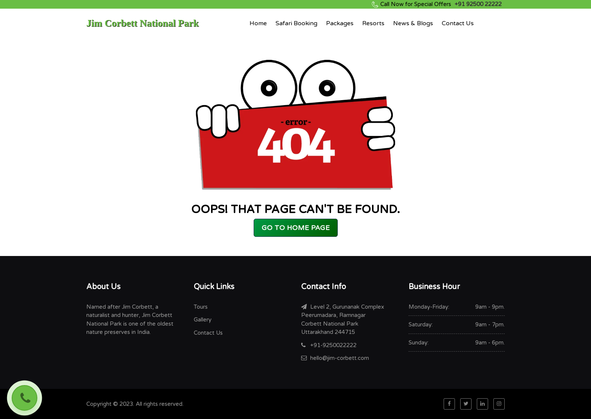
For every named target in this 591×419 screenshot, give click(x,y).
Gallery (202, 319)
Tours (201, 306)
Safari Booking (296, 23)
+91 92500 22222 (441, 4)
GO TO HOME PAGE (296, 228)
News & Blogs (413, 23)
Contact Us (458, 23)
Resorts (373, 23)
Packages (340, 23)
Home (258, 23)
